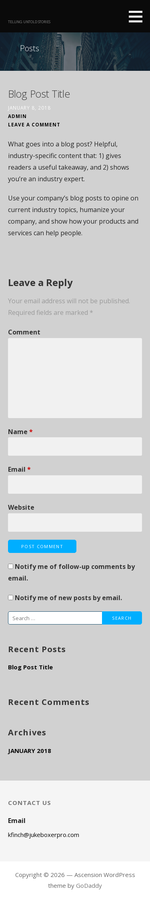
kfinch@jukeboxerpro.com (43, 835)
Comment (24, 332)
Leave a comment (34, 124)
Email (19, 469)
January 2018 (29, 751)
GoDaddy (89, 885)
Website (21, 507)
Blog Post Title (30, 667)
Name (20, 431)
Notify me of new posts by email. (68, 597)
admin (17, 116)
